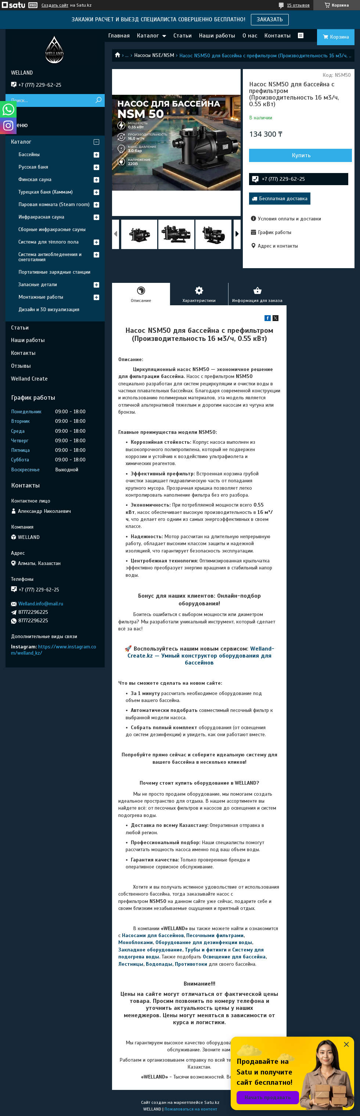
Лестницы (130, 964)
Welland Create (29, 378)
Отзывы (21, 366)
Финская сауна (34, 179)
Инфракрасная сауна (41, 217)
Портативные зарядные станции (54, 272)
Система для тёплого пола (48, 242)
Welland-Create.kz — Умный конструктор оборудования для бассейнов (200, 656)
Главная (119, 35)
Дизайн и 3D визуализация (48, 309)
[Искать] (98, 100)
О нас (249, 35)
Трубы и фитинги (206, 950)
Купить (301, 155)
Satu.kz (211, 1102)
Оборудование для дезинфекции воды (203, 942)
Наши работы (217, 35)
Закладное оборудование (150, 950)
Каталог (148, 35)
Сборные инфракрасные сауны (52, 229)
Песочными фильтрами (215, 935)
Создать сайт (55, 5)
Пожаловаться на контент (191, 1109)
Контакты (277, 35)
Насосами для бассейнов (153, 935)
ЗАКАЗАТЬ (270, 19)
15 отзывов (298, 5)
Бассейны (29, 154)
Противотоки (191, 964)
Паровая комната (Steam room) (54, 204)
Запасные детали (37, 284)
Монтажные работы (40, 297)
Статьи (182, 35)
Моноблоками (135, 942)
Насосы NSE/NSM (154, 55)
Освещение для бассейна (234, 957)
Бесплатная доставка (283, 198)
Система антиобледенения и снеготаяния (50, 257)
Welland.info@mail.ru (40, 604)
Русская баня (33, 167)
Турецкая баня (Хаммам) (45, 192)
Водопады (159, 964)
